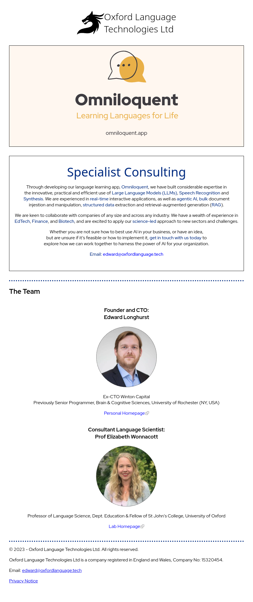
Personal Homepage (126, 413)
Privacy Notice (23, 581)
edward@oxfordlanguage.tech (52, 570)
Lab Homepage (126, 526)
